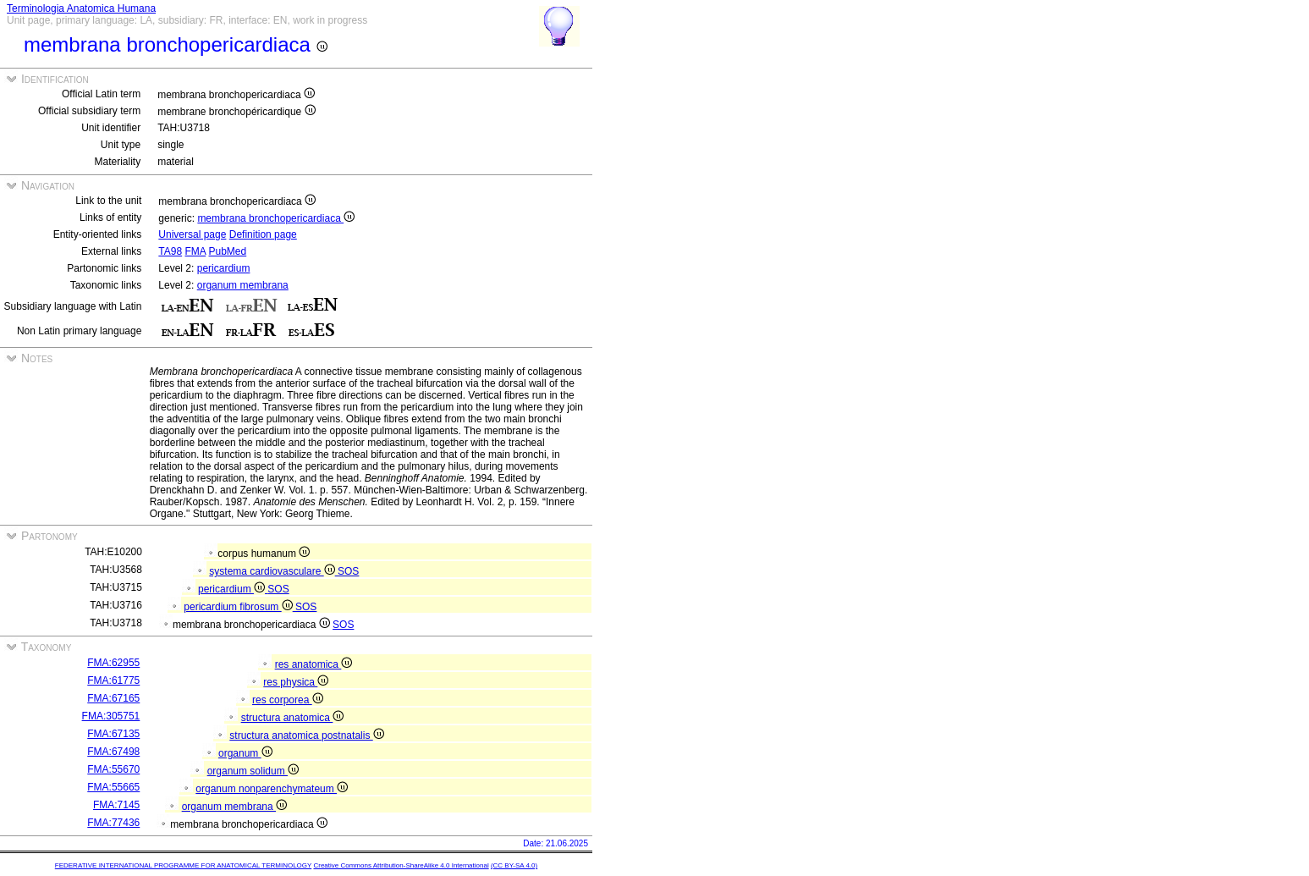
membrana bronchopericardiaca (276, 218)
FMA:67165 (113, 698)
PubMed (228, 251)
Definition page (263, 234)
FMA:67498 (113, 752)
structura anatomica (292, 718)
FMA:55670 (113, 769)
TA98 (170, 251)
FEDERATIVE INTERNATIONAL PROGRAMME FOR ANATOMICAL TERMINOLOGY (183, 865)
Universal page (192, 234)
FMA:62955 (113, 663)
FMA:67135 (113, 734)
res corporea (287, 700)
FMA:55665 (113, 787)
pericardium (223, 268)
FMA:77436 (113, 823)
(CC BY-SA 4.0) (514, 865)
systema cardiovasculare (273, 571)
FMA (195, 251)
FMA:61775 (113, 680)
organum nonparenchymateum (271, 789)
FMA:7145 (116, 805)
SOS (348, 571)
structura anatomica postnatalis (306, 735)
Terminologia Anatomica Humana (81, 8)
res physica (295, 682)
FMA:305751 (111, 716)
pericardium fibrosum (239, 607)
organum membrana (243, 285)
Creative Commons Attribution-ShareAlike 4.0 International (400, 865)
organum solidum (253, 771)
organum (245, 753)
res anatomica (314, 664)
